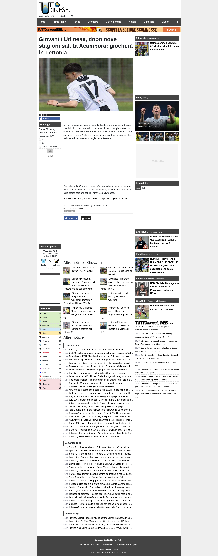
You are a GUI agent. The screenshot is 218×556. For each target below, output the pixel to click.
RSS (136, 545)
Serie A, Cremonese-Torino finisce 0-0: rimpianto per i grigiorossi (101, 490)
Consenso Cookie (102, 540)
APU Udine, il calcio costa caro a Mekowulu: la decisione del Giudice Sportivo (107, 390)
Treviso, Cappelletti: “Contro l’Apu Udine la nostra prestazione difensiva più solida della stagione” (116, 487)
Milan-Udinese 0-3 (147, 126)
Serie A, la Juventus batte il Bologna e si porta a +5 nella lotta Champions (105, 447)
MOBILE (129, 545)
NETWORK (84, 545)
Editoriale (141, 38)
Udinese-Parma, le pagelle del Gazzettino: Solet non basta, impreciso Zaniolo (107, 504)
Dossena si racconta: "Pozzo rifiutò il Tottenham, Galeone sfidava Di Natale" (106, 366)
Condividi (71, 218)
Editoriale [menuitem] (149, 22)
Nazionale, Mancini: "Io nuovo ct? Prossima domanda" (96, 383)
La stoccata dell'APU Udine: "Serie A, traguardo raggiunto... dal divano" (104, 376)
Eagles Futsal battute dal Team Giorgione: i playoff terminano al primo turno (106, 396)
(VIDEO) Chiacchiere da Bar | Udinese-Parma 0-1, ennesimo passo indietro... (107, 400)
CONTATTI (120, 545)
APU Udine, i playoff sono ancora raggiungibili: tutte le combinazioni (102, 360)
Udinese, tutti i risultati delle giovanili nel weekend (119, 296)
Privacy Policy (117, 540)
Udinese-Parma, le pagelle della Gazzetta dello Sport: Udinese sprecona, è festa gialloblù (113, 507)
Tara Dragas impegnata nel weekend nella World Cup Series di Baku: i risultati (107, 410)
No (43, 143)
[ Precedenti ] (50, 268)
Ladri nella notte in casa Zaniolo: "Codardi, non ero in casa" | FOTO (102, 393)
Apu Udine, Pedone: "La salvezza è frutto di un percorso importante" (102, 457)
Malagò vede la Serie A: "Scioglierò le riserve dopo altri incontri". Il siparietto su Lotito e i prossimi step (155, 394)
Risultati (50, 156)
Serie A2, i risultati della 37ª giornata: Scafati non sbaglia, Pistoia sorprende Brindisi (110, 430)
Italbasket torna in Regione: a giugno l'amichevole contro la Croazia (102, 370)
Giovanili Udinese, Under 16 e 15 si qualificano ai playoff (120, 270)
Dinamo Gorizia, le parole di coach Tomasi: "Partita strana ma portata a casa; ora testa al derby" (116, 413)
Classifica (45, 309)
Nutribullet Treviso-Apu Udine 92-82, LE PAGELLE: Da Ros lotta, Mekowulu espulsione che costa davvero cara (124, 524)
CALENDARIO (108, 545)
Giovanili (74, 205)
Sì (42, 139)
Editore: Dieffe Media (109, 550)
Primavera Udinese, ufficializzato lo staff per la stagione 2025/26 (95, 198)
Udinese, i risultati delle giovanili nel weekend (91, 386)
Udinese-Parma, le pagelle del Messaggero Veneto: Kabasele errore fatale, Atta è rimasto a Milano (117, 500)
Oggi (138, 188)
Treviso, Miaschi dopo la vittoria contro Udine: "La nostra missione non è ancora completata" (114, 518)
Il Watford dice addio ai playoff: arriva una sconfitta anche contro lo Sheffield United (110, 484)
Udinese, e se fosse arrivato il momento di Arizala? (94, 436)
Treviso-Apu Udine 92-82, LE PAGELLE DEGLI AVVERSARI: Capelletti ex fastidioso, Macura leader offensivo (123, 528)
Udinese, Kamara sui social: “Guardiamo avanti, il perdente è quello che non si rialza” (111, 433)
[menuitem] (177, 22)
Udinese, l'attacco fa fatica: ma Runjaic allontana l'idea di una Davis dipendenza (108, 470)
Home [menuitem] (42, 22)
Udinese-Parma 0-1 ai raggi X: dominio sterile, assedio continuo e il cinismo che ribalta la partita (116, 480)
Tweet (86, 218)
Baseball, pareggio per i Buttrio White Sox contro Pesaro (97, 373)
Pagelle (140, 254)
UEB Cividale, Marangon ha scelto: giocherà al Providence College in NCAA (106, 353)
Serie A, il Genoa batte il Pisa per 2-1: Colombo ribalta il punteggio (101, 454)
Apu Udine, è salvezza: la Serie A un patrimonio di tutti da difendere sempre (106, 450)
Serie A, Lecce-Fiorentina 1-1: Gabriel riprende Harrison (96, 349)
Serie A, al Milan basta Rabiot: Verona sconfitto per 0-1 (96, 477)
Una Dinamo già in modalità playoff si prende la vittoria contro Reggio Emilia (106, 416)
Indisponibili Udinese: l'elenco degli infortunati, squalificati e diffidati (102, 494)
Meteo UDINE (50, 275)
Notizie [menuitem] (132, 22)
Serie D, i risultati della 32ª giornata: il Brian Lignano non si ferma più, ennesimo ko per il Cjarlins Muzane (121, 426)
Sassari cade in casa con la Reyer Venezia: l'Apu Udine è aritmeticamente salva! (108, 467)
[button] (50, 151)
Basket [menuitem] (165, 22)
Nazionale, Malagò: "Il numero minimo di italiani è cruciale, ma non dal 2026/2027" (109, 380)
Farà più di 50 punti (49, 147)
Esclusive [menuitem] (93, 22)
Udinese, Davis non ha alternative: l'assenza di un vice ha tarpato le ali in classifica (110, 460)
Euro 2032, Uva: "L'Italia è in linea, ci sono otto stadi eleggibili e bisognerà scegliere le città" (114, 423)
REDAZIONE (96, 545)
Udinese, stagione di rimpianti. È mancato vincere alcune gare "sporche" (104, 403)
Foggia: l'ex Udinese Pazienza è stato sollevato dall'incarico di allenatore (105, 363)
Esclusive (141, 232)
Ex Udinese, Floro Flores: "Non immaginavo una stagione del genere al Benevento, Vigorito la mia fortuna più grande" (127, 464)
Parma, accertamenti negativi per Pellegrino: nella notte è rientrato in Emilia (106, 474)
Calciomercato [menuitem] (113, 22)
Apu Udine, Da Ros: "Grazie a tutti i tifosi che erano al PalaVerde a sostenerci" (107, 521)
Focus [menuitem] (77, 22)
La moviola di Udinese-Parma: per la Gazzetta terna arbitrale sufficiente (104, 497)
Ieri (143, 188)
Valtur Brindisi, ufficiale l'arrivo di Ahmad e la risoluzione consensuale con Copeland (110, 420)
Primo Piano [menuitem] (59, 22)
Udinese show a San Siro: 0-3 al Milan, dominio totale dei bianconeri (164, 46)
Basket (139, 278)
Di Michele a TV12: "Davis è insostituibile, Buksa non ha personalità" (103, 356)
